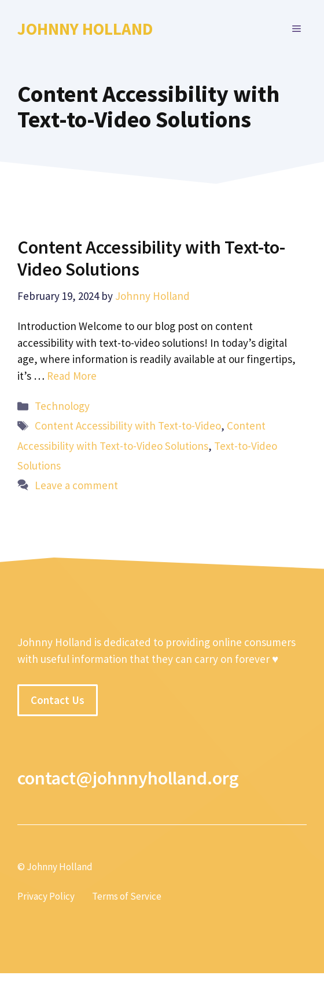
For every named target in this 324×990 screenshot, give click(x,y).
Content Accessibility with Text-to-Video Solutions (151, 258)
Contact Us (57, 700)
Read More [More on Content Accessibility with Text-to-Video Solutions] (72, 376)
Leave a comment (76, 485)
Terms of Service (126, 896)
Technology (62, 406)
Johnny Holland (85, 28)
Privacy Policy (46, 896)
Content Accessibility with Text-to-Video (128, 425)
